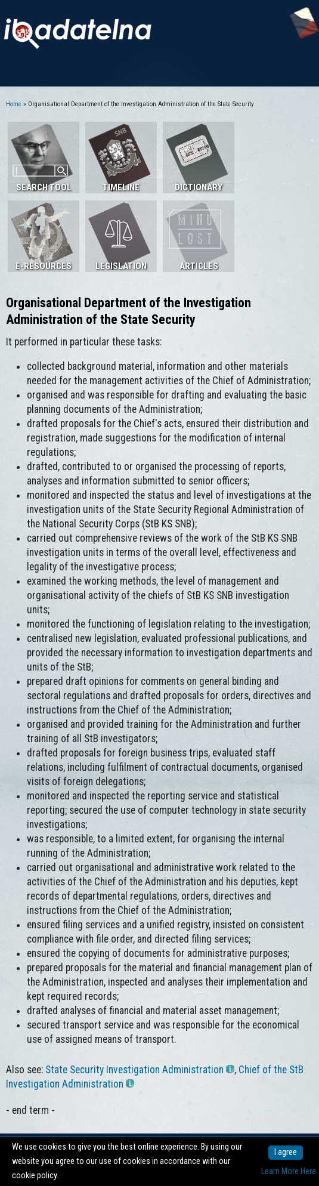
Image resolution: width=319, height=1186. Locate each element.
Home (13, 104)
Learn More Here (288, 1171)
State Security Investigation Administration (139, 1070)
